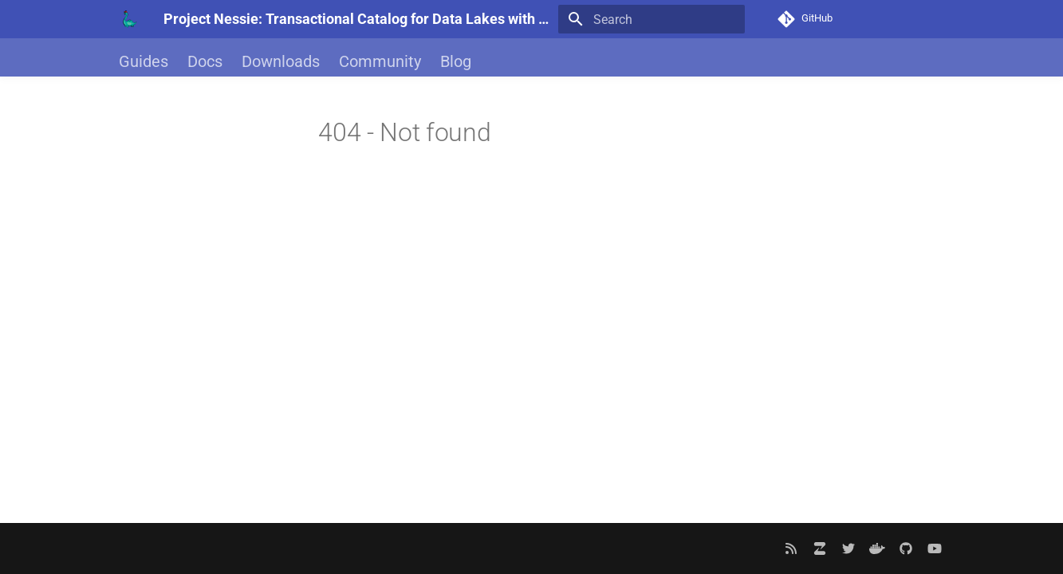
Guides (143, 61)
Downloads (281, 61)
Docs (204, 61)
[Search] (651, 19)
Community (380, 61)
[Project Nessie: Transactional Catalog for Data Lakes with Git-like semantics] (128, 19)
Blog (455, 61)
